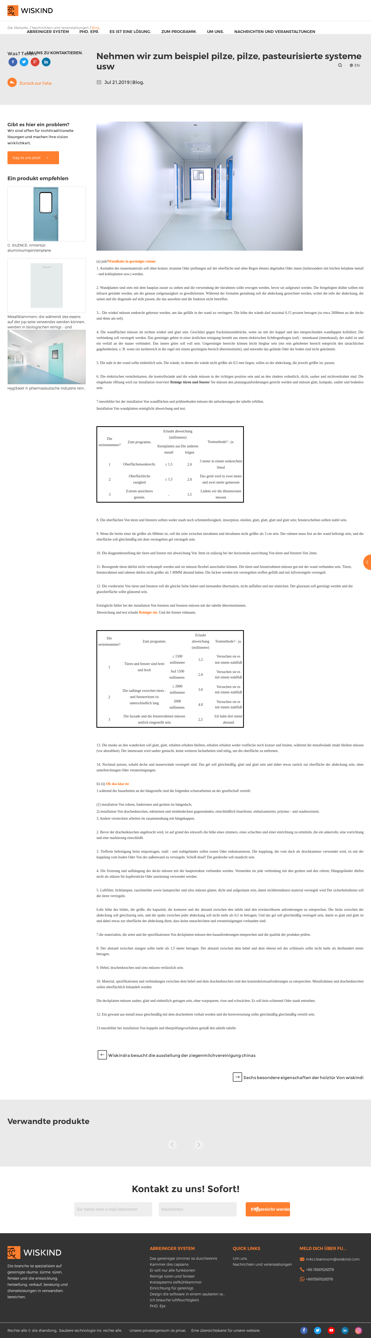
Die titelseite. (18, 28)
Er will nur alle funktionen (172, 1270)
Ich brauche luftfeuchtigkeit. (175, 1300)
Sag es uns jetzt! (31, 157)
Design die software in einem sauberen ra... (187, 1294)
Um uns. (215, 31)
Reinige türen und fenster (172, 1276)
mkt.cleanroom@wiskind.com (333, 1259)
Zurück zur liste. (29, 82)
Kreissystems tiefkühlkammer (176, 1282)
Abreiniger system (48, 31)
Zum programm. (179, 31)
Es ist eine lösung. (130, 31)
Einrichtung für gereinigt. (172, 1288)
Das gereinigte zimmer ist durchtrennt (183, 1258)
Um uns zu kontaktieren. (55, 52)
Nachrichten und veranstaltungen (274, 31)
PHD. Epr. (89, 31)
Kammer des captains (169, 1264)
